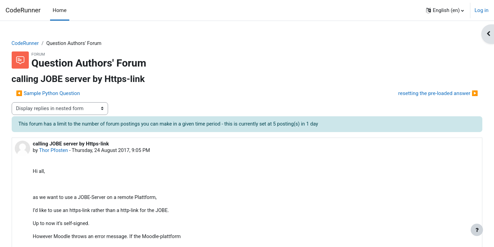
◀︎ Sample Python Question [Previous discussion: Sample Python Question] (61, 94)
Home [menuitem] (60, 10)
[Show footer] (477, 230)
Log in (481, 10)
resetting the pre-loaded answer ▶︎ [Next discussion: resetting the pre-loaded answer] (425, 94)
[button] (445, 10)
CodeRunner (22, 10)
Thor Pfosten (67, 151)
